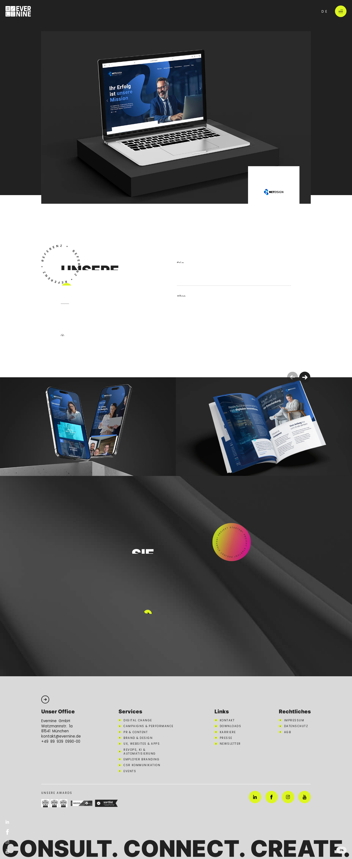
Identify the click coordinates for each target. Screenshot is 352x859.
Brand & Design (138, 737)
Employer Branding (141, 759)
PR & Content (135, 732)
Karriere (228, 732)
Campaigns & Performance (148, 726)
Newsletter (230, 743)
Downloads (230, 726)
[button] (304, 377)
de (325, 11)
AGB (287, 732)
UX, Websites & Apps (141, 743)
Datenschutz (296, 726)
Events (129, 771)
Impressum (294, 720)
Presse (226, 737)
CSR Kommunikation (141, 765)
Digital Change (137, 720)
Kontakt (227, 720)
